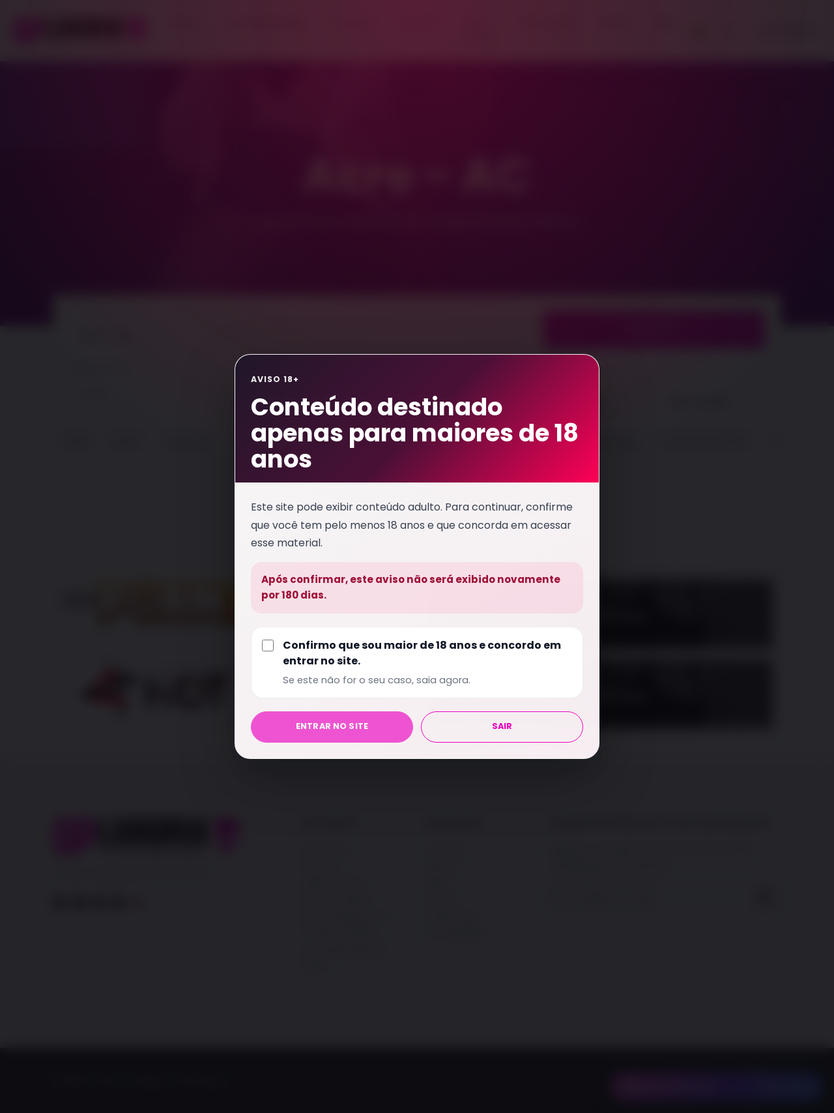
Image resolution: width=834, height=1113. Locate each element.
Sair (502, 726)
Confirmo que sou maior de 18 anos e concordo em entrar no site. (427, 662)
